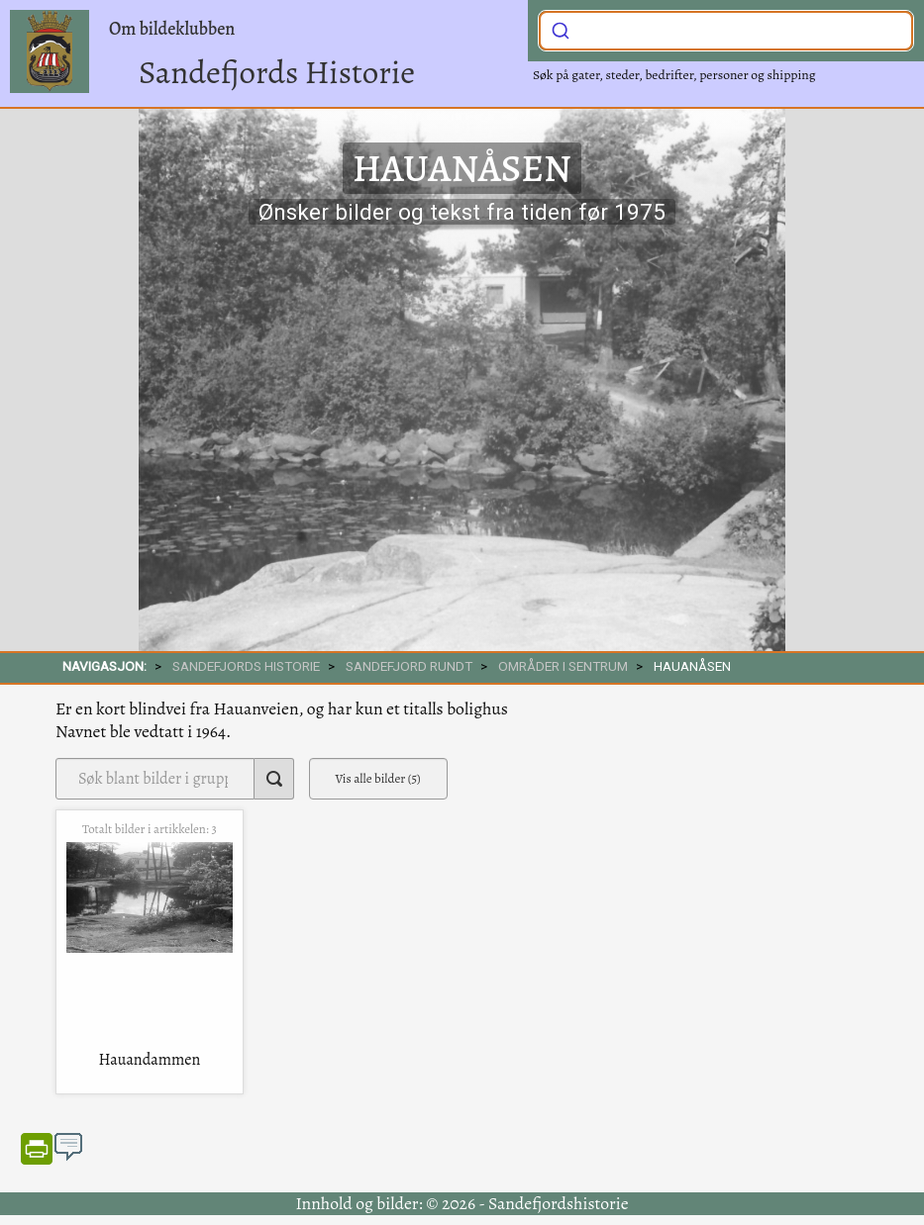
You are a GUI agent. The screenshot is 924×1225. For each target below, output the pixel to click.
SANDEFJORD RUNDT (409, 666)
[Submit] (560, 28)
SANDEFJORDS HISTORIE (246, 666)
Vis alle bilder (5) (377, 778)
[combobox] (726, 30)
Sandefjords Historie (277, 71)
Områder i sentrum (563, 666)
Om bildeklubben (172, 29)
